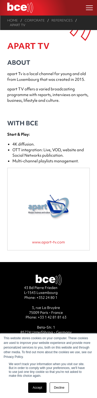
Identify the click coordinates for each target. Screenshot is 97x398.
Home (12, 20)
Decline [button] (59, 387)
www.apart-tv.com (48, 242)
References (62, 20)
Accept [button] (37, 387)
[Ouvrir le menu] (89, 7)
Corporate (35, 20)
